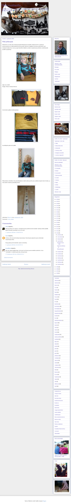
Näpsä (56, 341)
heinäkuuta (59, 251)
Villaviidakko (57, 433)
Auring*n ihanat (58, 393)
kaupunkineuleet (58, 311)
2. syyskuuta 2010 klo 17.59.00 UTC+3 (14, 232)
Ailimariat (57, 280)
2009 (57, 267)
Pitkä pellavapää (60, 249)
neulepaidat (57, 334)
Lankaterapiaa (57, 414)
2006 (57, 273)
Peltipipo (56, 72)
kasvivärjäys (57, 306)
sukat (56, 362)
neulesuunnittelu (58, 337)
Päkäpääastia (57, 76)
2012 (57, 228)
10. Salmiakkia (57, 168)
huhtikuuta (59, 258)
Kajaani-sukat (57, 111)
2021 (57, 209)
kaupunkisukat (57, 313)
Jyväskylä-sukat (58, 109)
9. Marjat (56, 170)
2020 (57, 212)
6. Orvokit (57, 177)
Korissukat (57, 69)
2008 (57, 269)
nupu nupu (57, 421)
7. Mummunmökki (58, 175)
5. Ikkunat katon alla (59, 145)
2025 (57, 201)
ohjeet (56, 344)
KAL (55, 301)
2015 (57, 222)
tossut (56, 374)
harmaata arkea (58, 398)
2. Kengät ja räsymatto (59, 152)
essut (56, 287)
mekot (56, 329)
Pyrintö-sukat (57, 74)
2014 (57, 224)
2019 (57, 214)
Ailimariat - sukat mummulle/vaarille (58, 64)
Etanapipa (57, 67)
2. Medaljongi (57, 187)
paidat (12, 219)
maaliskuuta (59, 260)
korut (56, 318)
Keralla (56, 315)
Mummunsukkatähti (59, 162)
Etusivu (26, 264)
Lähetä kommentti (8, 257)
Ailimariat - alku (58, 192)
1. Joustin (56, 189)
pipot (56, 353)
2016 (57, 220)
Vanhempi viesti (45, 264)
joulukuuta (59, 234)
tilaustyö (56, 372)
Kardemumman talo (59, 400)
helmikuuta (59, 262)
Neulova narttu (58, 419)
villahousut (57, 384)
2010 (57, 233)
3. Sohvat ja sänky (58, 150)
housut (56, 297)
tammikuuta (59, 264)
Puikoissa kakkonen (59, 424)
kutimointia (57, 407)
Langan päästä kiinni (59, 410)
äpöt (56, 386)
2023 (57, 205)
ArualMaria (8, 248)
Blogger (44, 501)
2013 (57, 226)
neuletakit (57, 339)
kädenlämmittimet (58, 320)
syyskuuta (59, 241)
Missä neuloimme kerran (60, 417)
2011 (57, 230)
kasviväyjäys (57, 308)
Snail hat (56, 79)
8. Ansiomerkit (57, 173)
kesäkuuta (59, 253)
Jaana (7, 226)
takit (55, 369)
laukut (56, 325)
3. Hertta (56, 184)
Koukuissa (57, 403)
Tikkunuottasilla (11, 5)
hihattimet (57, 294)
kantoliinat (57, 304)
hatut (56, 292)
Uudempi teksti (6, 264)
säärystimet (57, 367)
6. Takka (56, 143)
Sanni (7, 235)
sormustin (57, 431)
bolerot (56, 285)
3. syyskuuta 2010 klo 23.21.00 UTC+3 (14, 245)
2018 (57, 216)
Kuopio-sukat (57, 114)
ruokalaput (57, 358)
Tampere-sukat (58, 116)
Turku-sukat (57, 118)
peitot (56, 348)
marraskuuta (60, 236)
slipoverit (56, 360)
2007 (57, 271)
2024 (57, 203)
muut (9, 219)
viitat (56, 381)
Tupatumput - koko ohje (59, 141)
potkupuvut (57, 355)
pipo (55, 351)
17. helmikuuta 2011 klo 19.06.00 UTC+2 (15, 254)
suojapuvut (57, 365)
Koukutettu (57, 405)
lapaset (56, 322)
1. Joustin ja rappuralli (59, 155)
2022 (57, 207)
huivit (56, 299)
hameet (56, 290)
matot (56, 327)
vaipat (56, 379)
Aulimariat (57, 282)
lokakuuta (59, 239)
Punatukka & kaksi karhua (60, 428)
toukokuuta (59, 255)
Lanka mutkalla (58, 412)
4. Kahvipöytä (57, 148)
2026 (57, 199)
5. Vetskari (57, 180)
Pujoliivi (56, 426)
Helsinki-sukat (57, 107)
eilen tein (56, 396)
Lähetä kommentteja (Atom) (27, 268)
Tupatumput (57, 81)
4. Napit (56, 182)
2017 (57, 218)
